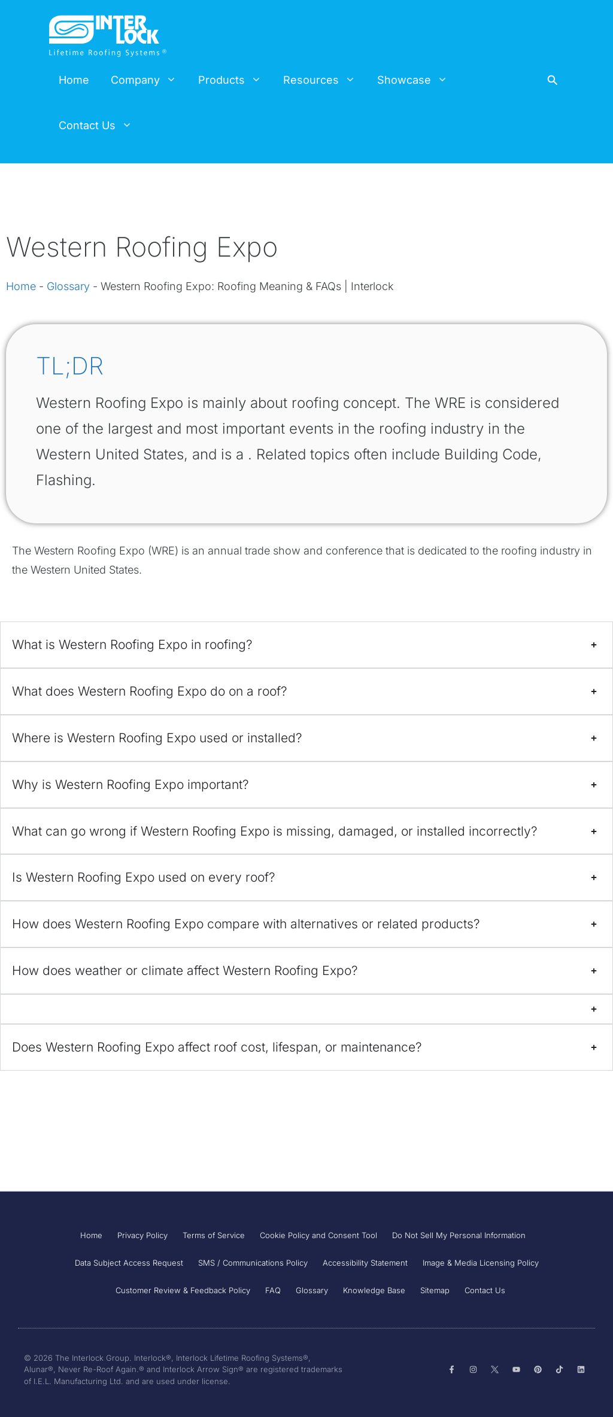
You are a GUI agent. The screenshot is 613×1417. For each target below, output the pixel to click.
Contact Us (101, 125)
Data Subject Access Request (129, 1262)
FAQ (273, 1290)
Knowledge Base (374, 1290)
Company (149, 80)
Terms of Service (214, 1235)
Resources (324, 80)
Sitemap (435, 1290)
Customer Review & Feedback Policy (183, 1290)
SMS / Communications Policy (253, 1262)
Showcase (418, 80)
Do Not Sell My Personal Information (459, 1235)
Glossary (68, 286)
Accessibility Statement (365, 1262)
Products (235, 80)
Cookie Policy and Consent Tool (318, 1235)
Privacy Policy (142, 1235)
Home (74, 80)
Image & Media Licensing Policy (481, 1262)
